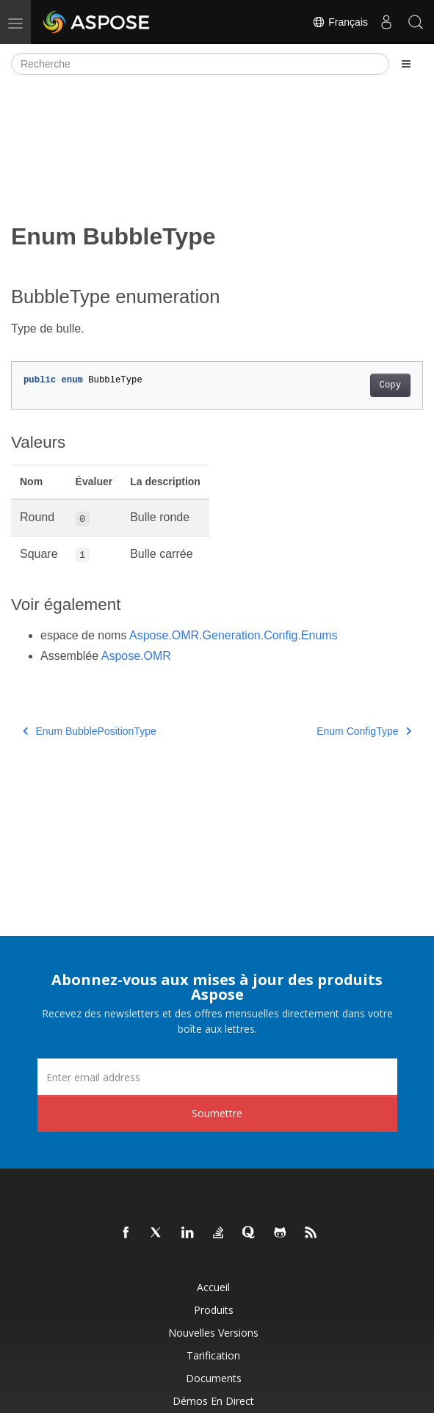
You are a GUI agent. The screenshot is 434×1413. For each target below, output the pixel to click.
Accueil (213, 1287)
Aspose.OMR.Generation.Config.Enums (233, 635)
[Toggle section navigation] (406, 64)
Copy (390, 385)
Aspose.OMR (136, 656)
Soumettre (217, 1113)
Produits (214, 1310)
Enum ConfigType (364, 731)
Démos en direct (213, 1401)
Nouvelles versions (213, 1333)
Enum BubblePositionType (89, 731)
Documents (214, 1378)
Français (340, 22)
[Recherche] (200, 64)
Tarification (213, 1355)
